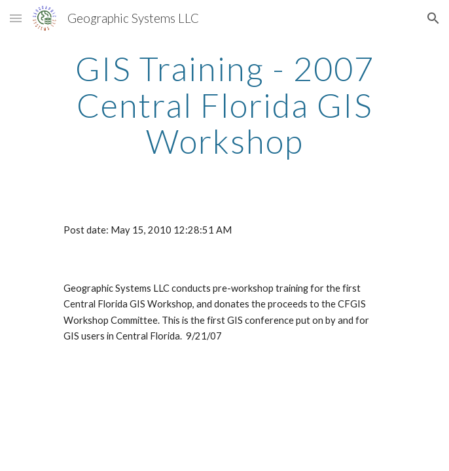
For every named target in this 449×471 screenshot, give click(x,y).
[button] (15, 18)
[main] (224, 105)
